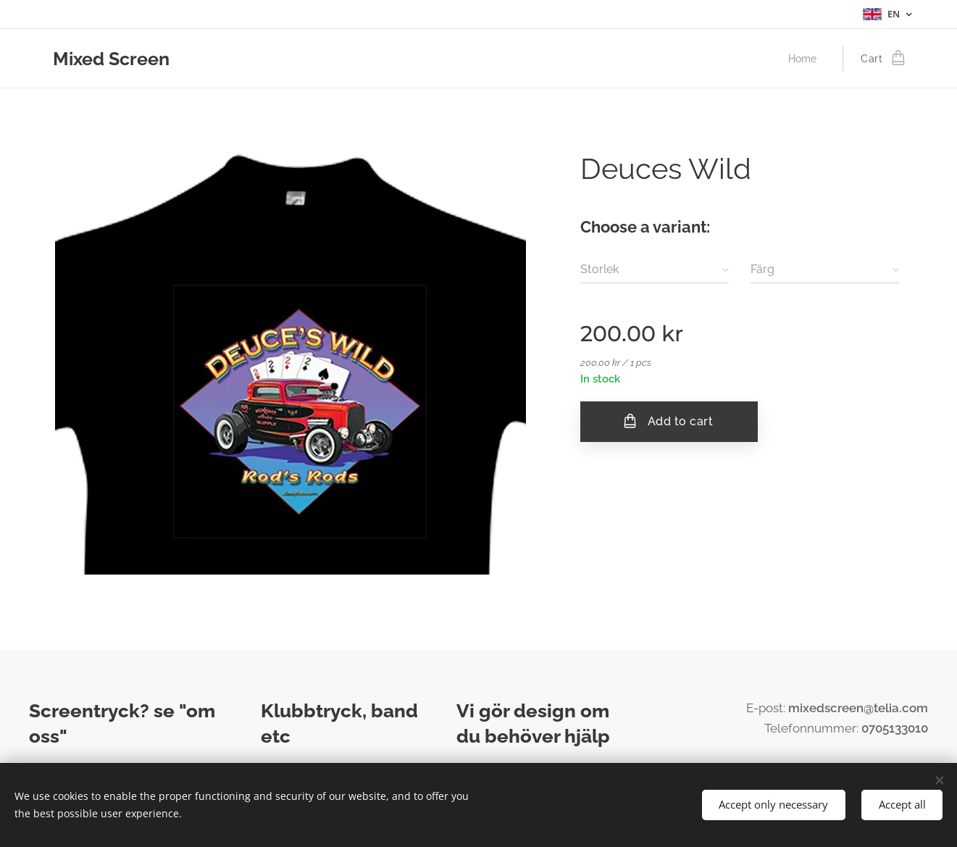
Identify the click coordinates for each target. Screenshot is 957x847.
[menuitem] (805, 59)
